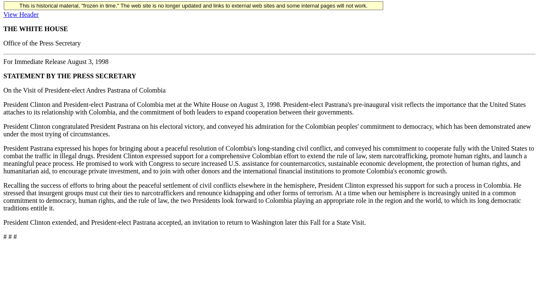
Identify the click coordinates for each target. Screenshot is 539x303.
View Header (21, 14)
